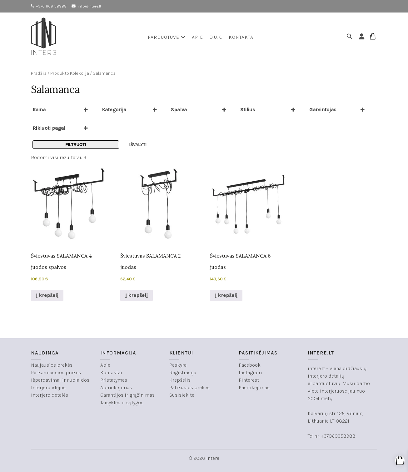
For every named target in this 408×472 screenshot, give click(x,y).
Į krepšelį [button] (47, 295)
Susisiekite (181, 395)
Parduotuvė (167, 37)
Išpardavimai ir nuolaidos (60, 380)
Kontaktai (242, 37)
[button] (350, 37)
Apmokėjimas (116, 387)
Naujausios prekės (51, 365)
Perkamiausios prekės (56, 372)
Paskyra (178, 365)
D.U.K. (215, 37)
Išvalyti (138, 144)
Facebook (250, 365)
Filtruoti (76, 144)
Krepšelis (180, 380)
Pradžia (39, 73)
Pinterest (249, 380)
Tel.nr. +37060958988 (332, 436)
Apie (197, 37)
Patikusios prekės (189, 387)
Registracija (182, 372)
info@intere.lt (89, 6)
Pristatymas (113, 380)
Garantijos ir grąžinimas (127, 395)
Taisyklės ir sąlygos (121, 402)
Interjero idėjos (48, 387)
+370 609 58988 (51, 6)
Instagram (250, 372)
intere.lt (316, 368)
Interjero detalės (49, 395)
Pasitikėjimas (254, 387)
